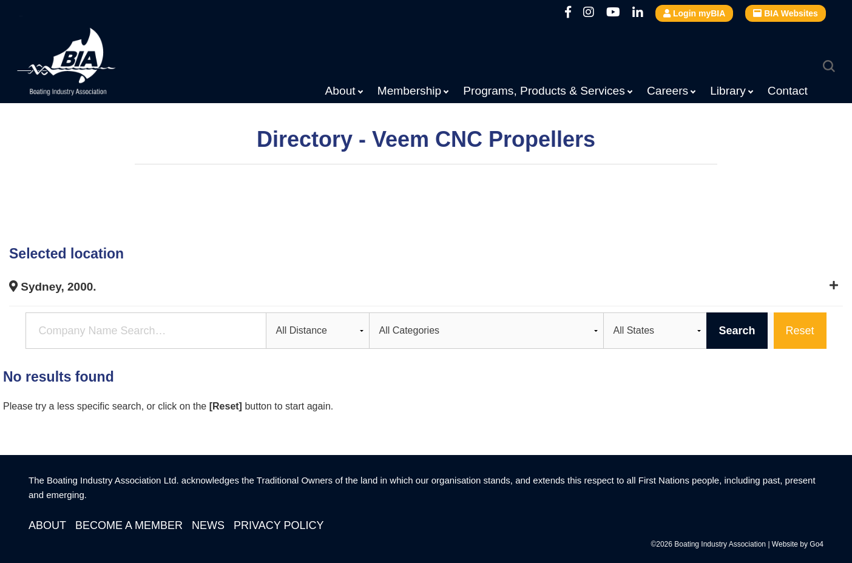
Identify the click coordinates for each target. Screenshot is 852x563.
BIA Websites (785, 13)
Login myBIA (694, 13)
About (340, 90)
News (208, 525)
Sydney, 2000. (52, 286)
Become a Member (129, 525)
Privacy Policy (278, 525)
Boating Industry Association (96, 63)
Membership (409, 90)
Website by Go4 (797, 544)
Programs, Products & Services (544, 90)
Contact (788, 90)
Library (728, 90)
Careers (667, 90)
